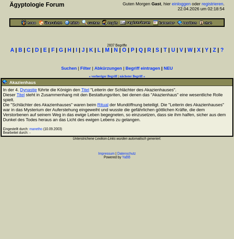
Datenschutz (126, 153)
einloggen (181, 3)
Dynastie (28, 89)
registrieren (212, 3)
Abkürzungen (108, 68)
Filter (85, 68)
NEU (168, 68)
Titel (85, 89)
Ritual (102, 104)
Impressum (106, 153)
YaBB (126, 157)
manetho (36, 129)
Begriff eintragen (143, 68)
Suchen (69, 68)
